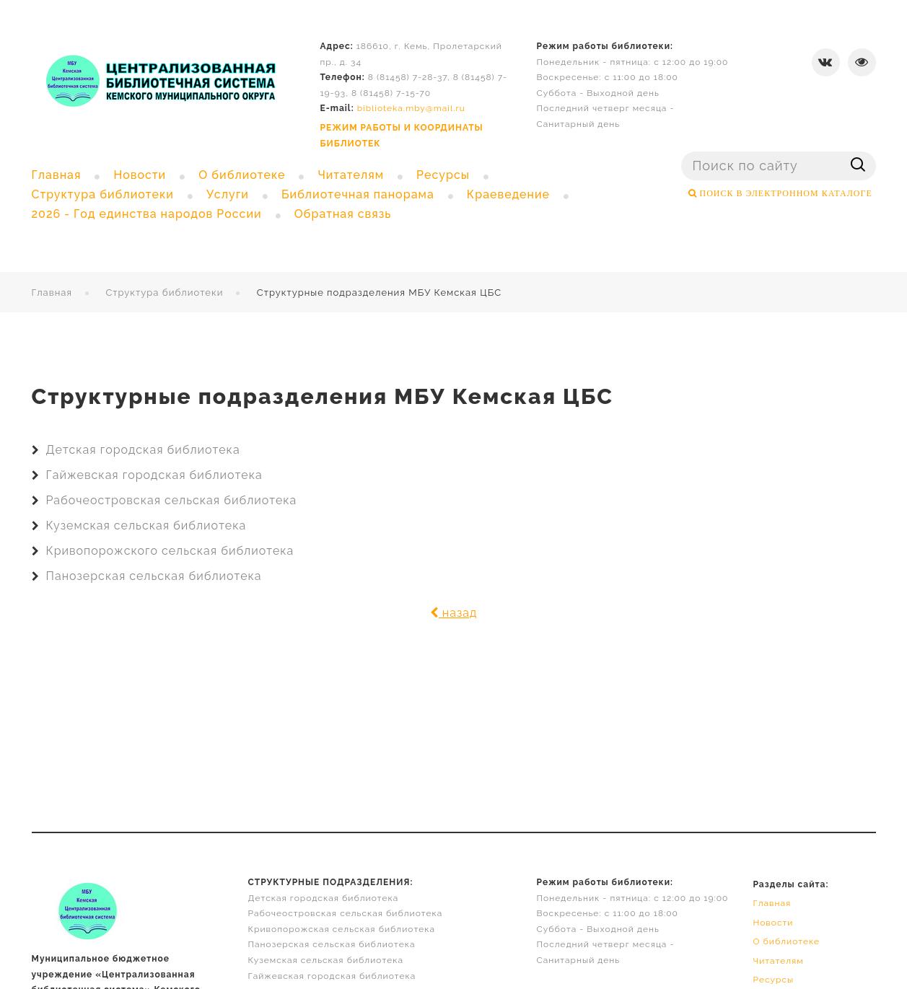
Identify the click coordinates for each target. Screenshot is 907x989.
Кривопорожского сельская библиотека (170, 551)
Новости (773, 923)
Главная (52, 292)
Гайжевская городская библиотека (154, 475)
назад (454, 613)
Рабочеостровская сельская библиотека (171, 500)
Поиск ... (681, 151)
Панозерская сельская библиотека (154, 576)
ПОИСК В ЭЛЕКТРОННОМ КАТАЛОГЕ (784, 193)
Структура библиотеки (164, 292)
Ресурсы (773, 980)
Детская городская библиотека (143, 450)
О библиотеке (786, 941)
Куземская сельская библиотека (146, 525)
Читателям (778, 961)
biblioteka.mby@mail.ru (411, 108)
